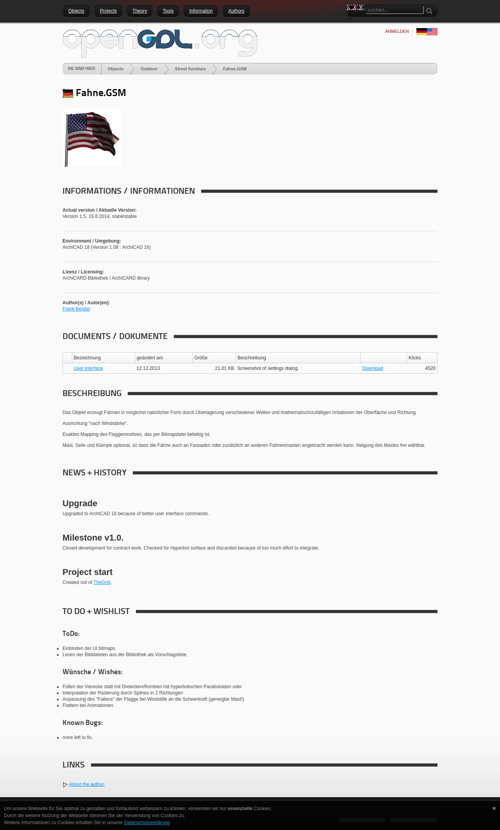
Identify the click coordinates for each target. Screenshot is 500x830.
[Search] (395, 10)
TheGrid (101, 582)
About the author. (87, 784)
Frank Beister (76, 309)
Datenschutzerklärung (147, 822)
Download (372, 368)
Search (353, 21)
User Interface (88, 368)
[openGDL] (160, 42)
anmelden (397, 31)
